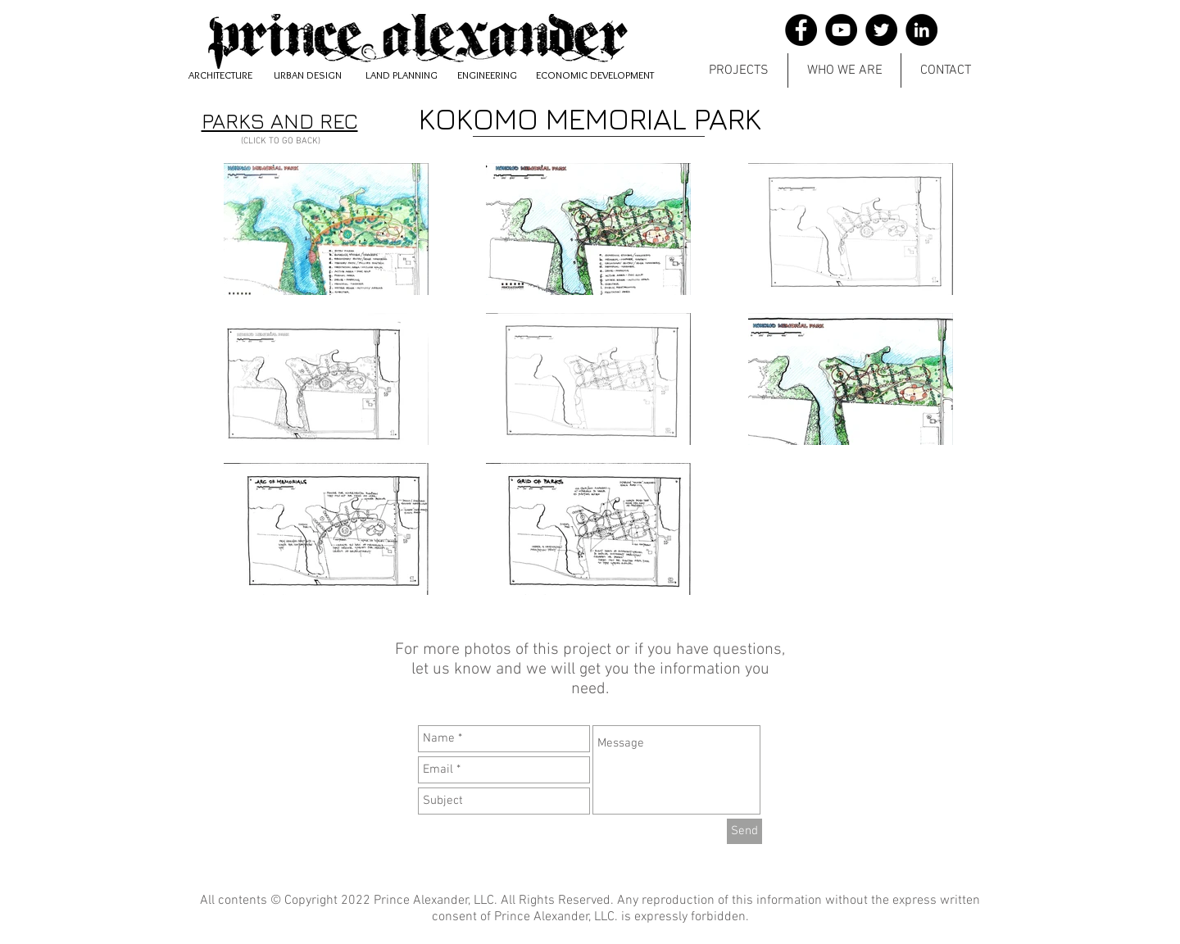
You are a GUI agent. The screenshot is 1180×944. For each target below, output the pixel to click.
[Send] (744, 831)
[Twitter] (881, 30)
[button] (738, 70)
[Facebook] (801, 30)
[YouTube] (841, 30)
